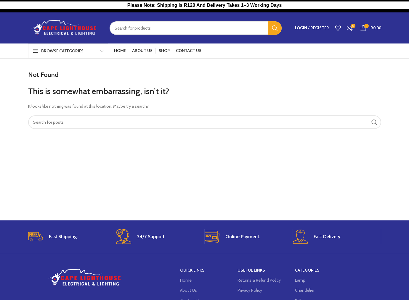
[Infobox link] (70, 236)
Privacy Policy (250, 290)
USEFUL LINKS (251, 270)
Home (186, 280)
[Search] (196, 28)
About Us (188, 290)
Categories (307, 270)
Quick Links (192, 270)
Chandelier (305, 290)
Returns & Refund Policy (259, 280)
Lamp (300, 280)
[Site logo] (64, 27)
